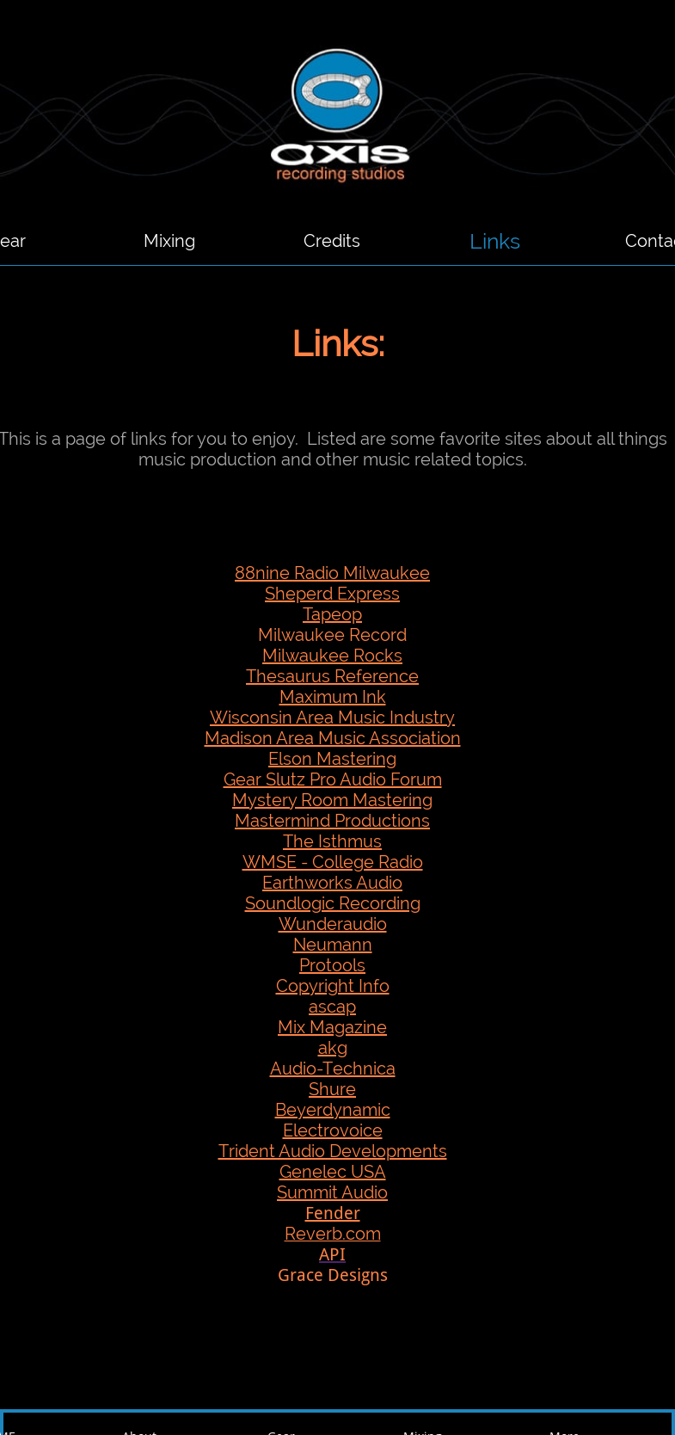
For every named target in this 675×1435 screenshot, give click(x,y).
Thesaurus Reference (332, 676)
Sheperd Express (332, 593)
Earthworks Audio (332, 882)
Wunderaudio (333, 924)
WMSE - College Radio (332, 862)
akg (332, 1048)
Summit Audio (332, 1192)
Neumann (332, 944)
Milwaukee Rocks (332, 655)
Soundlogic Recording (332, 903)
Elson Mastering (332, 758)
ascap (332, 1006)
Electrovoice (333, 1130)
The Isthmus (332, 841)
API (332, 1254)
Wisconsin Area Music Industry (332, 717)
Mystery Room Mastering (332, 800)
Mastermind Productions (332, 820)
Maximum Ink (332, 697)
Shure (332, 1089)
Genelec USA (332, 1171)
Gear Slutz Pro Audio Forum (333, 779)
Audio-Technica (333, 1068)
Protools (332, 965)
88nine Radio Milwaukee (332, 573)
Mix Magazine (332, 1027)
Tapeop (332, 614)
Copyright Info (333, 986)
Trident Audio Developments (332, 1151)
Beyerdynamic (332, 1109)
